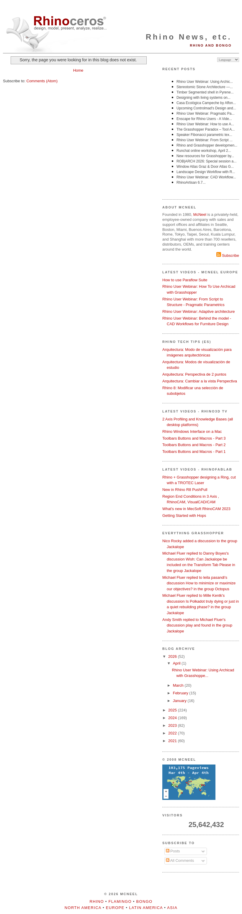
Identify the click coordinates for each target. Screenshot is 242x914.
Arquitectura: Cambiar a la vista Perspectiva (199, 381)
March (179, 685)
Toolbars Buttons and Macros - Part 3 (194, 438)
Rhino (97, 901)
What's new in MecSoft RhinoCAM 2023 (196, 509)
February (181, 693)
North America (83, 907)
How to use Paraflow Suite (184, 280)
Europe (115, 907)
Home (78, 70)
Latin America (146, 907)
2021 (173, 741)
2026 (173, 656)
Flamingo (120, 901)
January (180, 700)
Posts (173, 851)
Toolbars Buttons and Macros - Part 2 (194, 445)
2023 (173, 725)
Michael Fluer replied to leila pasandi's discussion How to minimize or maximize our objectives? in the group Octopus (199, 583)
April (177, 663)
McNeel (199, 214)
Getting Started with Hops (184, 515)
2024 (173, 718)
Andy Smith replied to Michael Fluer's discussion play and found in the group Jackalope (197, 625)
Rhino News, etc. (189, 36)
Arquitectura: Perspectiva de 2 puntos (194, 374)
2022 (173, 733)
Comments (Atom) (42, 81)
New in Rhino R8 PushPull (184, 489)
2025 (173, 710)
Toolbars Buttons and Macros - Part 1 (194, 451)
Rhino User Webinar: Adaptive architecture (198, 311)
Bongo (144, 901)
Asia (172, 907)
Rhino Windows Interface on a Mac (192, 431)
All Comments (180, 860)
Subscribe (227, 255)
